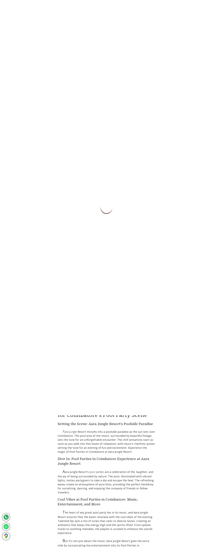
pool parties (96, 472)
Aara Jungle (70, 431)
